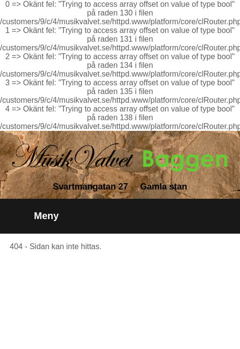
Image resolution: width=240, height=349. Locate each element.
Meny (46, 215)
